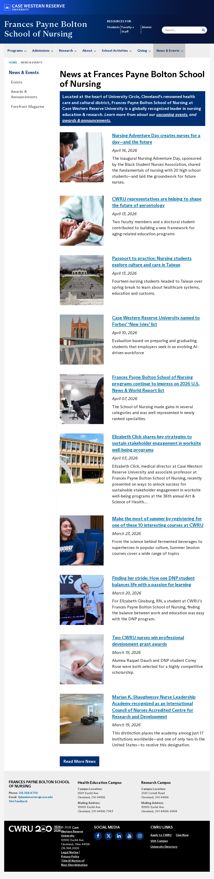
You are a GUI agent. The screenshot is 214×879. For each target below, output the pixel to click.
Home (13, 62)
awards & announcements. (86, 120)
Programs (18, 51)
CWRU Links (161, 827)
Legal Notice (69, 852)
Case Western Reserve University (72, 831)
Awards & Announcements (24, 94)
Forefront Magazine (27, 106)
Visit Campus (159, 841)
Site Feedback (18, 801)
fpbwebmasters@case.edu (35, 797)
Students (113, 27)
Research (69, 51)
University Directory (163, 847)
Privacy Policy (70, 856)
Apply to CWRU (161, 835)
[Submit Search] (203, 30)
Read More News (79, 761)
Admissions (43, 51)
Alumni (146, 27)
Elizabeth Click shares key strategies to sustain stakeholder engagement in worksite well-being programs (156, 443)
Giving (145, 51)
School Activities (118, 51)
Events (16, 82)
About (90, 51)
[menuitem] (16, 51)
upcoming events (171, 114)
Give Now (182, 835)
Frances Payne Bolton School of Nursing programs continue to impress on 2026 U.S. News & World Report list (156, 383)
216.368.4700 (28, 793)
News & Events (171, 51)
